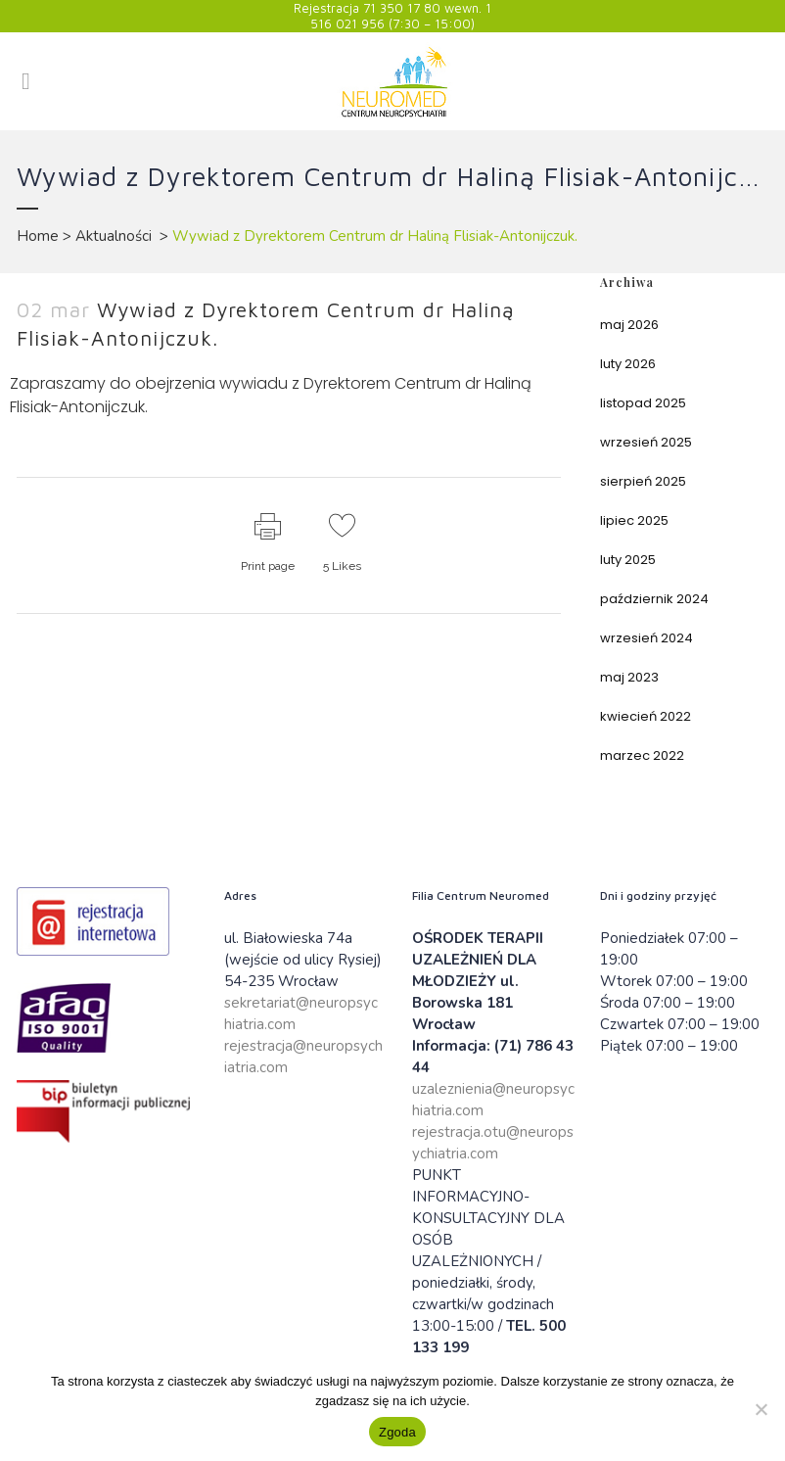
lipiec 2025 (634, 520)
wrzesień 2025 (646, 442)
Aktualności (113, 236)
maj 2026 (629, 324)
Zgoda (397, 1432)
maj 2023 (629, 677)
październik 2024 (654, 598)
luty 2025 (628, 559)
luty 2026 (628, 363)
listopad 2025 (643, 403)
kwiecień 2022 (645, 716)
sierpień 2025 (643, 481)
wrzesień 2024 (646, 638)
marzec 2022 (642, 755)
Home (38, 236)
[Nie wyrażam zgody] (760, 1409)
